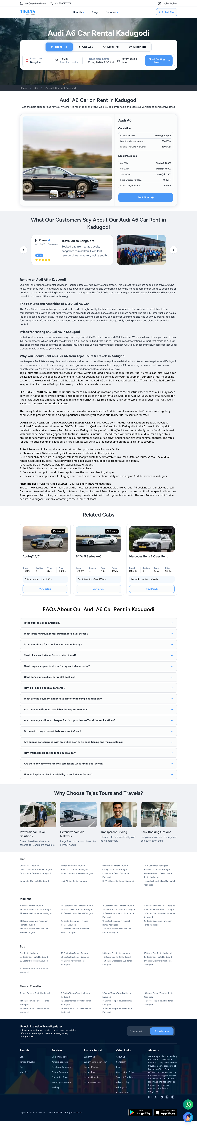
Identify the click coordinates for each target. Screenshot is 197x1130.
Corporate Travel (60, 1056)
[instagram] (172, 1097)
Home (23, 88)
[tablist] (98, 47)
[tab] (59, 47)
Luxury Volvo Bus (92, 1082)
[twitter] (155, 1097)
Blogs (95, 12)
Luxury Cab (89, 1056)
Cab (36, 88)
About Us (120, 1056)
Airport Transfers (60, 1061)
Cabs (22, 1056)
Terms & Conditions (125, 1077)
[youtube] (149, 1097)
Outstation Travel (60, 1077)
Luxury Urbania (91, 1077)
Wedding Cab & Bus (61, 1082)
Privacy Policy (122, 1082)
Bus (21, 1066)
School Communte (61, 1072)
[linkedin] (167, 1097)
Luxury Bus (89, 1072)
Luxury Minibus (91, 1066)
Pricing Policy (122, 1087)
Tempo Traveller (27, 1061)
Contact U (121, 1061)
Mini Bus (24, 1072)
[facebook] (161, 1097)
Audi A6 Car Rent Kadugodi (60, 88)
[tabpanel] (98, 61)
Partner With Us (124, 1092)
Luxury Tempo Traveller (95, 1061)
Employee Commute (61, 1066)
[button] (37, 60)
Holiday (55, 1087)
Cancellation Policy (125, 1072)
